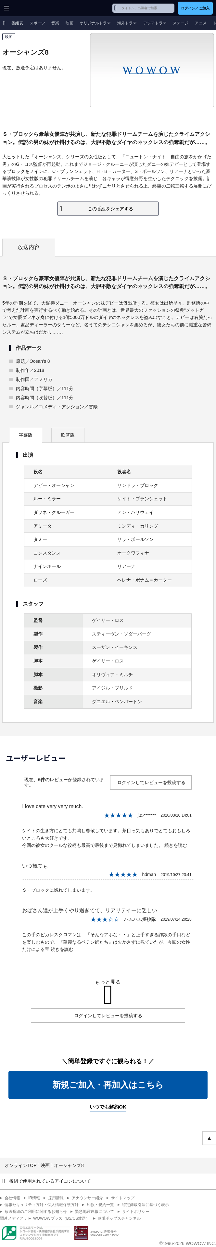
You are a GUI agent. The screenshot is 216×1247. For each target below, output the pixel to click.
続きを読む (175, 845)
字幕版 (25, 435)
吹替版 (68, 435)
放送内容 (29, 247)
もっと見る (108, 982)
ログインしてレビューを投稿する (151, 782)
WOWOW (29, 8)
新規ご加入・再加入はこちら (108, 1085)
